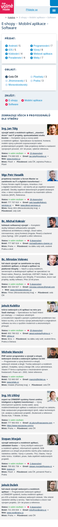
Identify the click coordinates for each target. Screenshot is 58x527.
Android (13, 45)
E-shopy (13, 100)
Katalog (11, 17)
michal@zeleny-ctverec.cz (40, 243)
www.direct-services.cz (31, 205)
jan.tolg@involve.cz (37, 156)
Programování (41, 45)
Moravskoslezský (18, 84)
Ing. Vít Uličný (11, 395)
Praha (37, 80)
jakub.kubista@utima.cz (39, 333)
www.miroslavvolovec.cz (21, 290)
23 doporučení (36, 153)
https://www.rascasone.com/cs (20, 425)
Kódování (14, 53)
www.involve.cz (13, 159)
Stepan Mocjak (11, 438)
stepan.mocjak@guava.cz (40, 466)
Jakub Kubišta (11, 305)
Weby (37, 57)
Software (13, 104)
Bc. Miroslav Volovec (15, 259)
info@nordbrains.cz (37, 510)
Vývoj (37, 49)
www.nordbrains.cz (15, 513)
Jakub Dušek (10, 485)
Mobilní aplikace (33, 100)
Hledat (54, 3)
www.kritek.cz (13, 382)
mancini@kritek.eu (37, 379)
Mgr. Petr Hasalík (13, 175)
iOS (11, 49)
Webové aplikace (43, 53)
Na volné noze (3, 17)
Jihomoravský (16, 80)
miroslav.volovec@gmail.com (42, 287)
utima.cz (10, 336)
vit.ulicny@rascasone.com (40, 423)
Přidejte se (32, 9)
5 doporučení (35, 284)
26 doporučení (36, 199)
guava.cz (11, 469)
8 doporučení (35, 240)
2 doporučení (35, 463)
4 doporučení (35, 507)
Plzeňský (38, 76)
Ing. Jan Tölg (9, 128)
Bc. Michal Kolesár (13, 221)
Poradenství (15, 57)
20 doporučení (36, 330)
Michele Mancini (12, 352)
